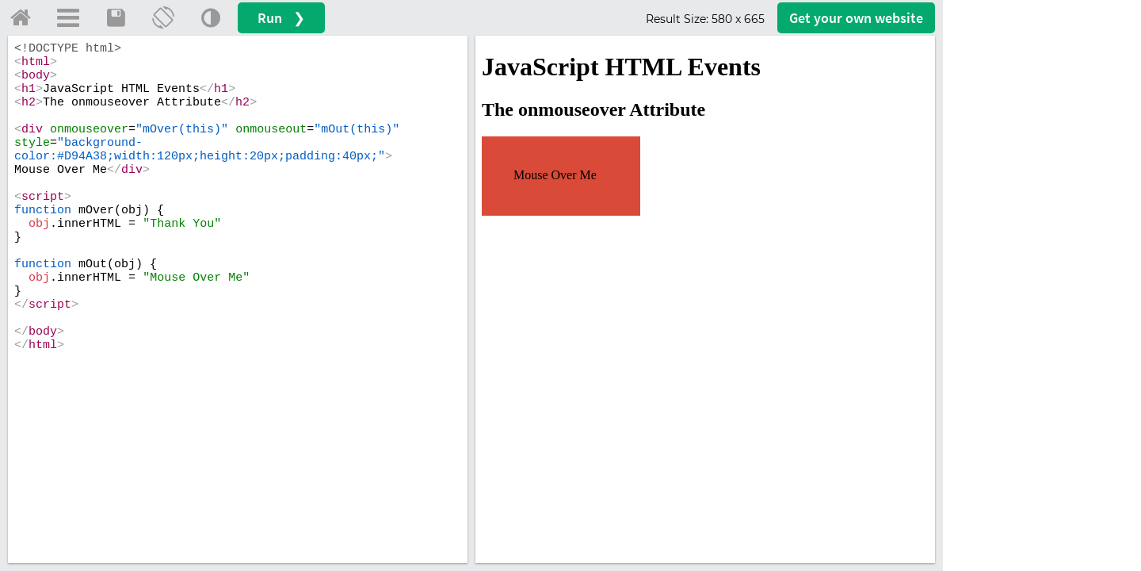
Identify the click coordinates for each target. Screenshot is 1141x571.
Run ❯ (281, 18)
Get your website (856, 18)
